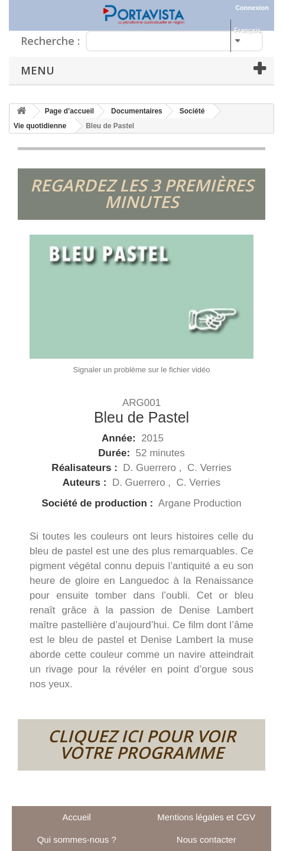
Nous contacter (206, 839)
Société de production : (98, 503)
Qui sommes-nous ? (76, 839)
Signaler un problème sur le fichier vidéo (141, 369)
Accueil (77, 817)
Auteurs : (86, 482)
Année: (120, 438)
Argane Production (200, 503)
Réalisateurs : (85, 467)
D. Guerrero (150, 467)
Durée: (115, 453)
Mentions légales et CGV (206, 817)
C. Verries (209, 467)
